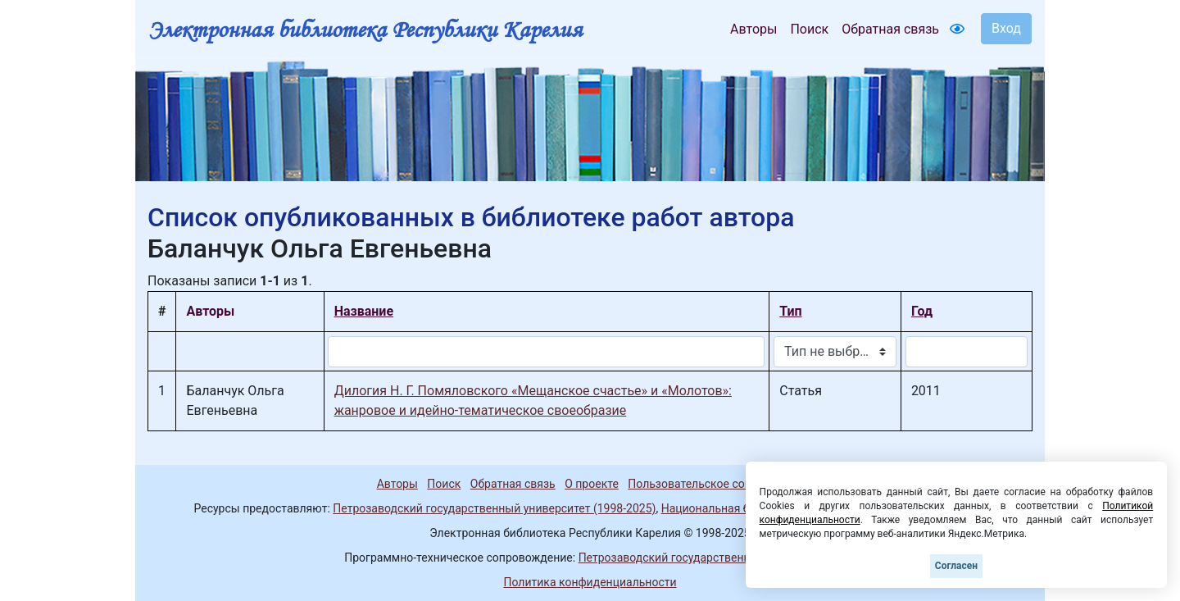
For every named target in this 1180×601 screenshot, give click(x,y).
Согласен (956, 565)
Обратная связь (890, 29)
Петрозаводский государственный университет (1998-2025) (494, 508)
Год (922, 311)
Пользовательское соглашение (712, 483)
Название (363, 311)
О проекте (592, 483)
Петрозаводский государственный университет (707, 557)
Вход (1006, 28)
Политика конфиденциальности (589, 582)
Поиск (809, 29)
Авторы (753, 29)
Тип (790, 311)
